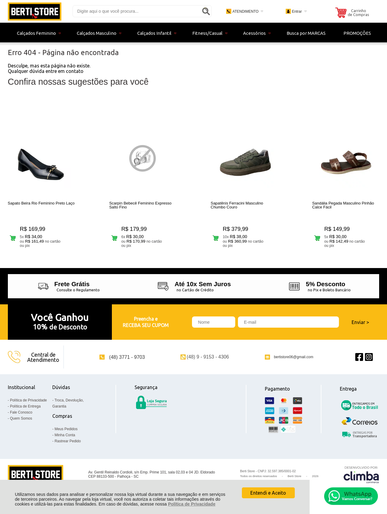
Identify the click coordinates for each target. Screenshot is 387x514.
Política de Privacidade (192, 504)
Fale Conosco (21, 412)
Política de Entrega (25, 406)
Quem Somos (21, 418)
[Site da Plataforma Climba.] (361, 474)
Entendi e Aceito (268, 493)
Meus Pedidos (65, 429)
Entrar (297, 11)
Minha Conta (64, 435)
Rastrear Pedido (67, 441)
